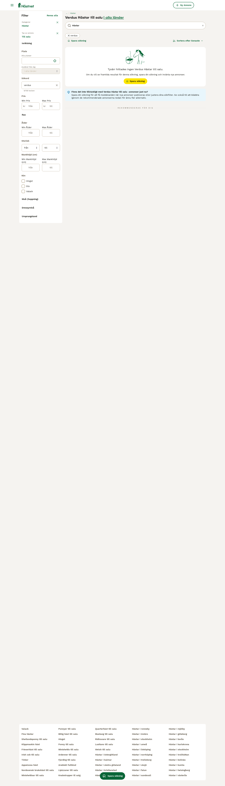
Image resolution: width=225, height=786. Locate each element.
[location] (41, 184)
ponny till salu (66, 744)
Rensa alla (52, 70)
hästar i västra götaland (108, 765)
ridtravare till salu (105, 739)
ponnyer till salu (67, 729)
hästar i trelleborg (141, 760)
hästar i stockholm (142, 739)
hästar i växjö (139, 765)
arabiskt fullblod (67, 765)
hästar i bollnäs (177, 760)
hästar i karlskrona (179, 744)
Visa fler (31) (53, 304)
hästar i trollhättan (179, 754)
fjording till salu (66, 760)
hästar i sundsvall (141, 775)
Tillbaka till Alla (30, 76)
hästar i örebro (140, 734)
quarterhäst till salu (106, 729)
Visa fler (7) (54, 168)
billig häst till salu (68, 734)
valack (25, 729)
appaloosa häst (30, 765)
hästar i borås (176, 739)
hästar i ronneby (141, 729)
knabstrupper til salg (69, 775)
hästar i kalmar (103, 760)
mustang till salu (104, 734)
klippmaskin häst (31, 744)
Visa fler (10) (53, 402)
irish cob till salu (30, 754)
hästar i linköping (141, 749)
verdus (72, 90)
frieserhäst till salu (32, 749)
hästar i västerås (178, 775)
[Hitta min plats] (55, 184)
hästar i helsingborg (179, 770)
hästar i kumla (176, 765)
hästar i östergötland (106, 754)
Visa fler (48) (53, 457)
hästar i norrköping (142, 754)
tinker (25, 760)
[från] (31, 229)
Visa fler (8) (54, 425)
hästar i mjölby (177, 729)
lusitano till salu (104, 744)
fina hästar (27, 734)
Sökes (42, 94)
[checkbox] (23, 116)
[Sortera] (188, 95)
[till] (51, 229)
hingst (61, 739)
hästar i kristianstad (106, 770)
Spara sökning (77, 95)
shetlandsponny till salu (34, 739)
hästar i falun (139, 770)
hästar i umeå (139, 744)
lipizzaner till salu (68, 770)
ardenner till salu (67, 754)
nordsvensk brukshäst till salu (38, 770)
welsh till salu (102, 749)
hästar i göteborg (178, 734)
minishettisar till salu (33, 775)
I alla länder (113, 72)
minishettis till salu (68, 749)
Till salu (28, 94)
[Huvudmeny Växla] (12, 5)
